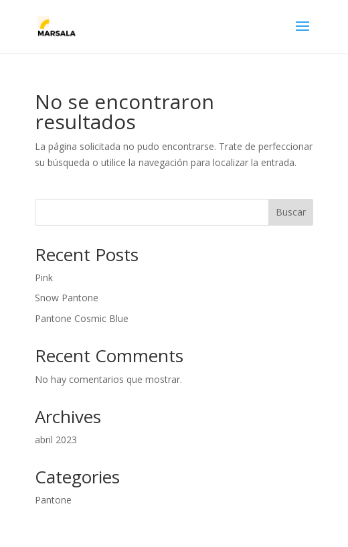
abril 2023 (56, 439)
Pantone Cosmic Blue (81, 318)
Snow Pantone (66, 297)
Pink (44, 277)
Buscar (291, 212)
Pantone (53, 499)
